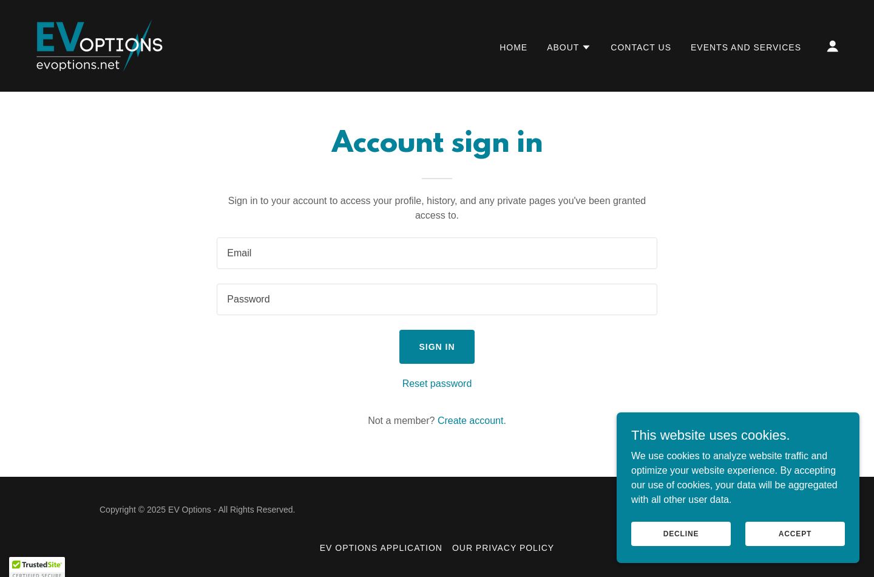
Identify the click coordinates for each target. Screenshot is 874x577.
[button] (569, 47)
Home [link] (513, 47)
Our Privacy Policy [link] (503, 548)
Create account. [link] (472, 420)
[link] (98, 45)
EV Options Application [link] (381, 548)
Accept (795, 533)
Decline (681, 533)
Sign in (437, 347)
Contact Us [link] (641, 47)
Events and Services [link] (746, 47)
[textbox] (437, 253)
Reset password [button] (437, 383)
